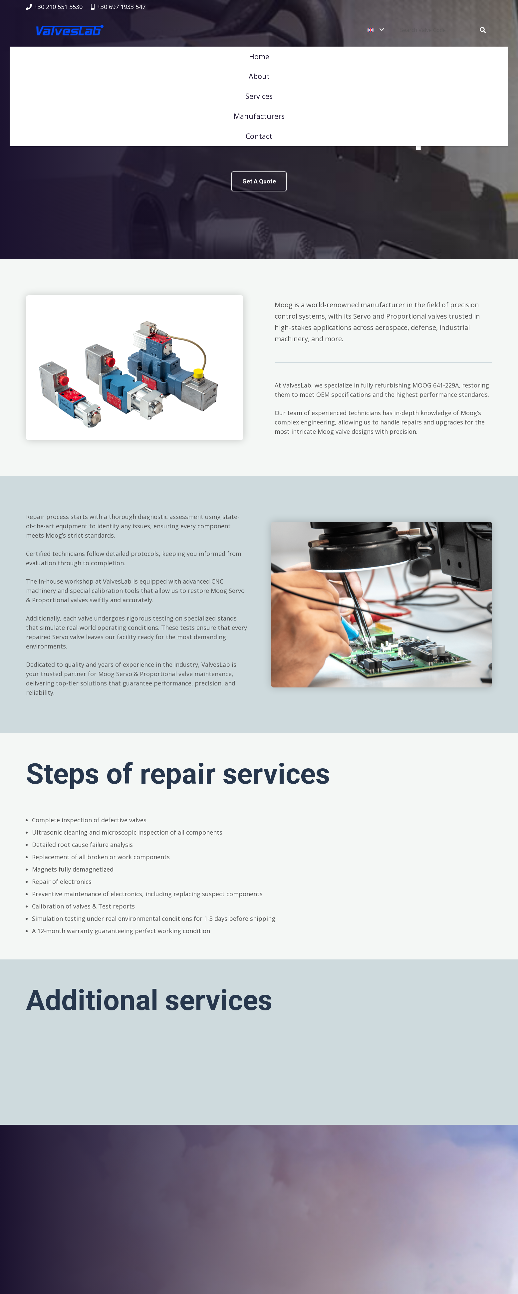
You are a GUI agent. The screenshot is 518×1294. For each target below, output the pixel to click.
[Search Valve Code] (448, 30)
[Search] (483, 30)
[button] (352, 30)
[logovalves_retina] (70, 30)
